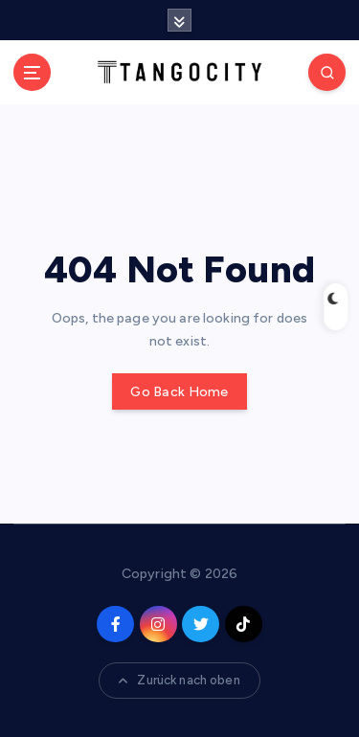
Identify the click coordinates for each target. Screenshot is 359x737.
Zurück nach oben (179, 680)
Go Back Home (179, 392)
